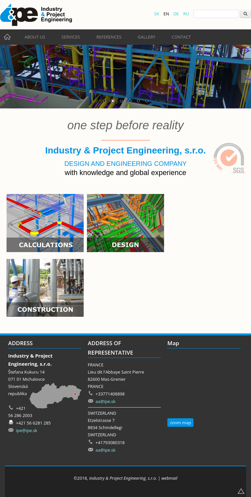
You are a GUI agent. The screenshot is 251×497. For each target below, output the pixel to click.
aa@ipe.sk (105, 401)
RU (186, 14)
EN (166, 14)
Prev (5, 76)
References (109, 37)
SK (156, 14)
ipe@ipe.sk (26, 430)
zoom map (180, 422)
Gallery (146, 37)
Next (246, 76)
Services (70, 37)
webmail (169, 478)
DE (176, 14)
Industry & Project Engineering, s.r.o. (123, 478)
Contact (181, 37)
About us (35, 37)
